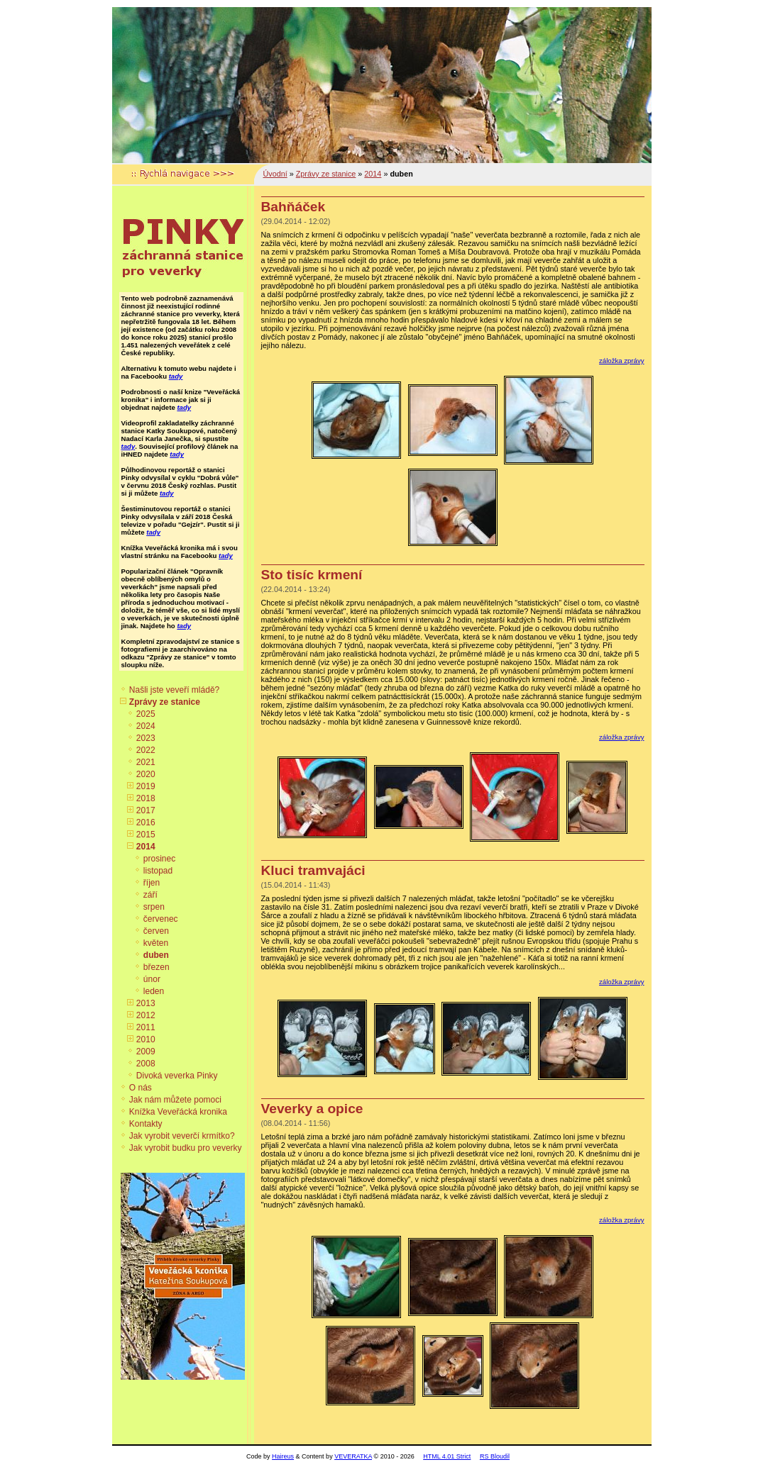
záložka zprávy (621, 360)
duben (156, 955)
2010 (145, 1039)
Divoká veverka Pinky (177, 1076)
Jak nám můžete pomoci (175, 1100)
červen (156, 931)
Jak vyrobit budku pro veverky (185, 1148)
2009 (145, 1051)
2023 (145, 738)
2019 (145, 786)
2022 (145, 750)
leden (153, 991)
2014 (145, 847)
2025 (145, 714)
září (150, 895)
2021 (145, 762)
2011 (145, 1027)
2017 (145, 810)
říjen (151, 883)
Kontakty (146, 1124)
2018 (145, 798)
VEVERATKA (353, 1456)
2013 (145, 1003)
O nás (140, 1088)
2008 (145, 1064)
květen (155, 943)
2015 (145, 835)
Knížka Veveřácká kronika (178, 1112)
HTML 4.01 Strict (447, 1456)
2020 (145, 774)
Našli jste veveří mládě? (174, 690)
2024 (145, 726)
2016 (145, 822)
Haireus (283, 1456)
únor (151, 979)
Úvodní (275, 173)
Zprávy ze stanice (164, 702)
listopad (157, 871)
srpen (154, 907)
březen (156, 967)
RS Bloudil (495, 1456)
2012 (145, 1015)
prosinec (159, 859)
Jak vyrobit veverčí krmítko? (182, 1136)
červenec (160, 919)
